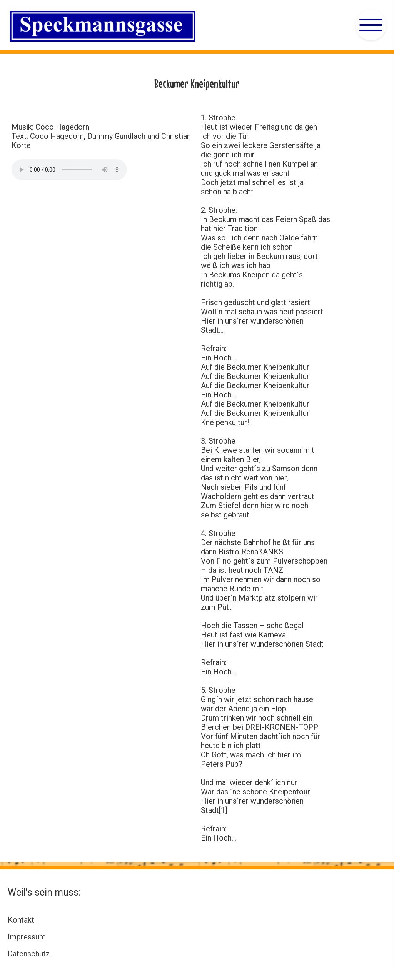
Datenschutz (29, 953)
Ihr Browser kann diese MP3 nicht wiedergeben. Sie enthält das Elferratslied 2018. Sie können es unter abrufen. (69, 169)
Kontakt (21, 919)
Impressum (27, 936)
